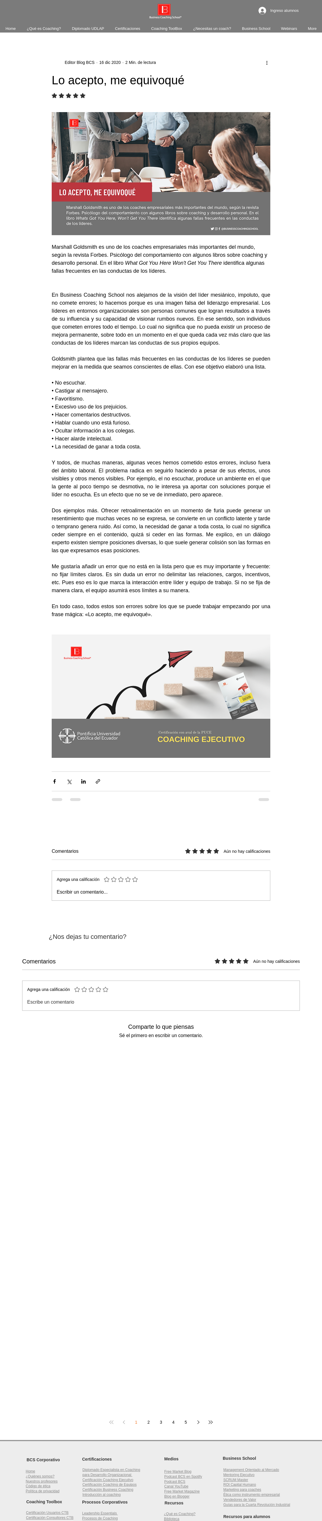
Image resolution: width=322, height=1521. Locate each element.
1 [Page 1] (136, 1422)
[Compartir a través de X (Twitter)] (69, 781)
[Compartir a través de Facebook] (54, 781)
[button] (239, 1485)
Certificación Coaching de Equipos (109, 1485)
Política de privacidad (42, 1491)
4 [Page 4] (173, 1422)
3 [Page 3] (161, 1422)
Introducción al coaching (101, 1495)
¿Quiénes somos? (40, 1476)
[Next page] (198, 1422)
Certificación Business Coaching (107, 1490)
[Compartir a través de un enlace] (98, 781)
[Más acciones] (266, 62)
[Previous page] (123, 1422)
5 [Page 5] (186, 1422)
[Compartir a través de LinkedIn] (83, 781)
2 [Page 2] (148, 1422)
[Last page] (210, 1422)
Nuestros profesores (42, 1481)
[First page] (111, 1422)
